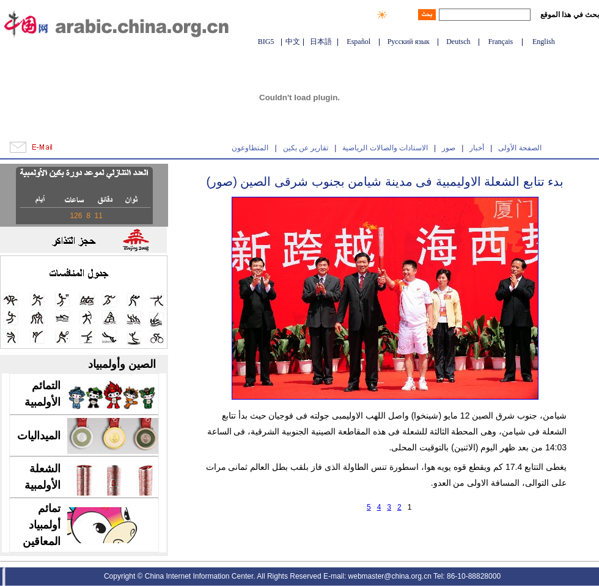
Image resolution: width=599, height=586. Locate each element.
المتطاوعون (250, 148)
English (543, 41)
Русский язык (409, 41)
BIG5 (266, 41)
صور (448, 148)
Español (358, 41)
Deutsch (458, 41)
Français (500, 41)
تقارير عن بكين (306, 148)
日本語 (321, 41)
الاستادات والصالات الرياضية (385, 148)
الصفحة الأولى (519, 148)
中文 (292, 41)
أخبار (476, 148)
